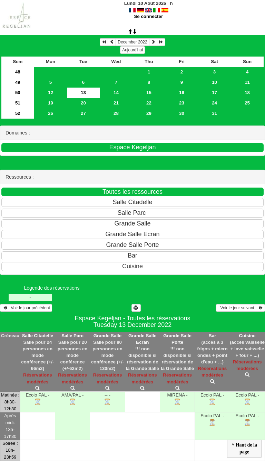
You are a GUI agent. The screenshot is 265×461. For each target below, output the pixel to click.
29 (148, 113)
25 (247, 103)
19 (50, 103)
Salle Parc (72, 335)
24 (214, 103)
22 (148, 103)
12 (50, 92)
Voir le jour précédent (26, 307)
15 (148, 92)
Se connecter (148, 16)
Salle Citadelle (37, 335)
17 (214, 92)
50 (17, 92)
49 (17, 82)
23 (181, 103)
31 (214, 113)
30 (181, 113)
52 (17, 113)
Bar (212, 335)
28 (116, 113)
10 (214, 82)
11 (247, 82)
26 (50, 113)
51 (17, 103)
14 (116, 92)
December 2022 (132, 42)
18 (247, 92)
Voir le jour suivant (240, 307)
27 (83, 113)
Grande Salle (108, 335)
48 (17, 71)
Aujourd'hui (132, 50)
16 (181, 92)
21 (116, 103)
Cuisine (247, 335)
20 (83, 103)
